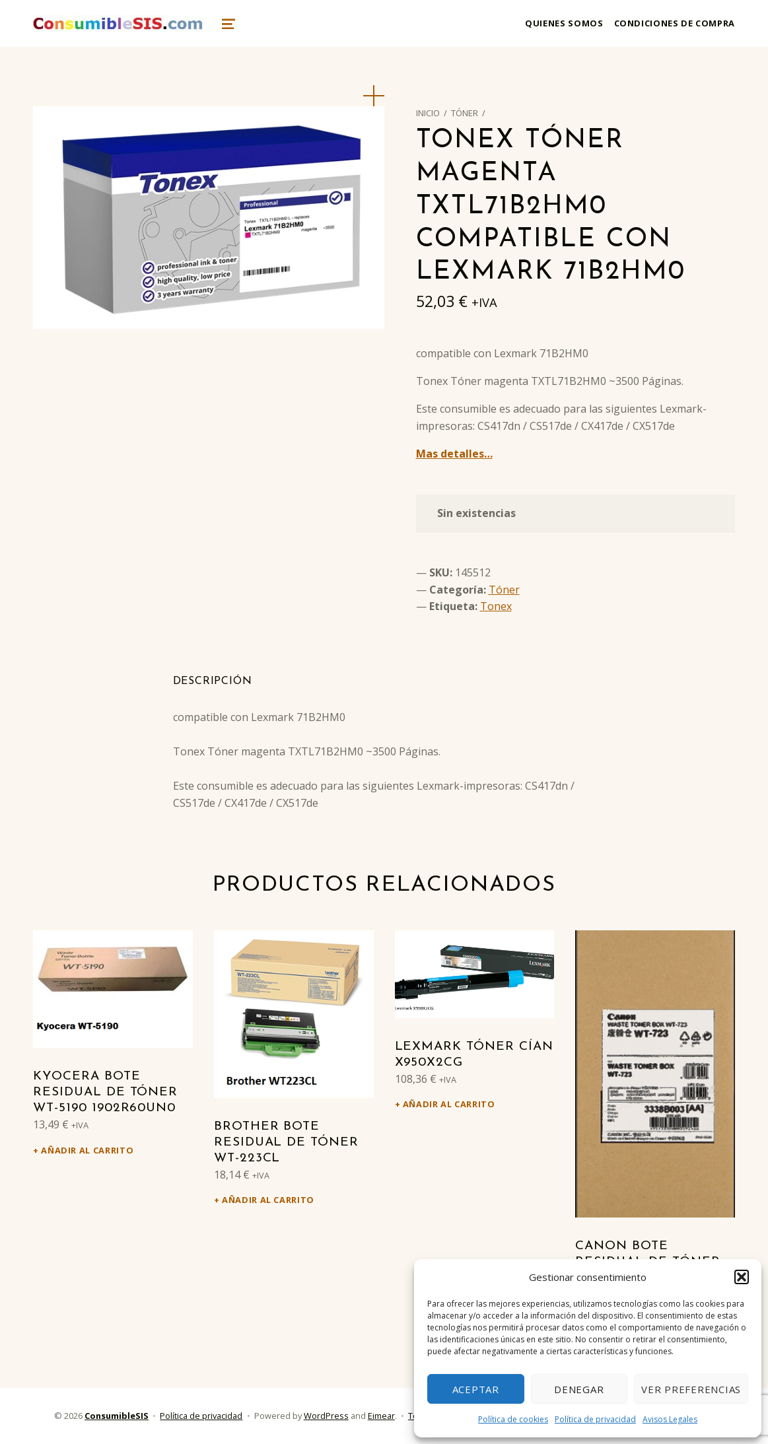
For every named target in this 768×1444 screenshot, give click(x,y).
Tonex (496, 606)
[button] (741, 1277)
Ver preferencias (691, 1389)
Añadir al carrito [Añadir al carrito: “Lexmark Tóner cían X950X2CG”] (449, 1104)
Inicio (428, 113)
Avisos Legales (670, 1419)
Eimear (381, 1416)
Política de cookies (513, 1419)
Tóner (464, 113)
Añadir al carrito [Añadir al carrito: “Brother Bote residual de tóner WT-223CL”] (268, 1200)
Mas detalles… (454, 453)
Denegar (579, 1389)
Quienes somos (564, 23)
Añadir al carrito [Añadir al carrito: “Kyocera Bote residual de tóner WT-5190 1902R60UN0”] (87, 1150)
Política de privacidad (595, 1419)
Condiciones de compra (674, 23)
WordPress (326, 1416)
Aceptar (475, 1389)
